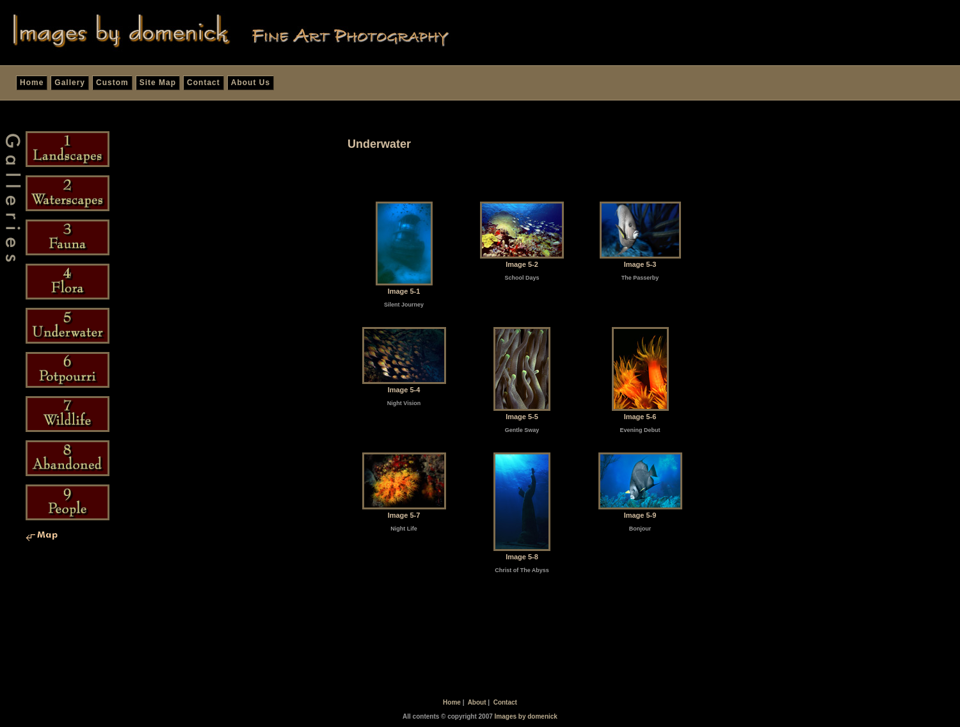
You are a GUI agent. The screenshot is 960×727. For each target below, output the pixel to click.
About (477, 702)
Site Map (158, 82)
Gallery (69, 82)
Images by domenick (526, 716)
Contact (203, 82)
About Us (250, 82)
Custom (112, 82)
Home (32, 82)
